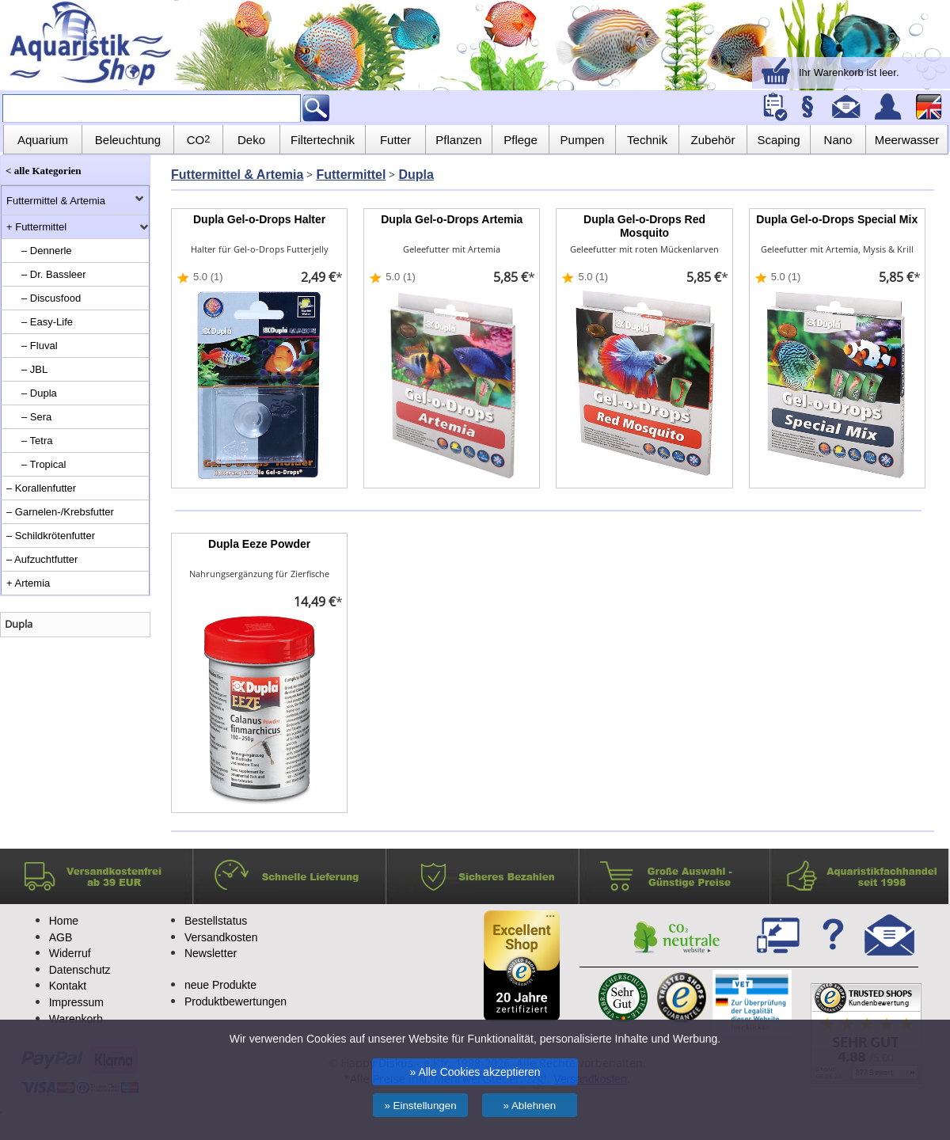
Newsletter (210, 953)
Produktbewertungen (235, 1001)
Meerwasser (907, 139)
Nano (838, 139)
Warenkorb (76, 1019)
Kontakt (67, 985)
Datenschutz (80, 969)
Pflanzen (458, 139)
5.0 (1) (208, 277)
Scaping (778, 139)
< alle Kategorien (44, 170)
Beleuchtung (128, 139)
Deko (251, 139)
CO (198, 139)
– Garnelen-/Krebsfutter (60, 512)
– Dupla (39, 393)
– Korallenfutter (41, 488)
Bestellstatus (215, 920)
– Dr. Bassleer (53, 274)
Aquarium (42, 139)
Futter (395, 139)
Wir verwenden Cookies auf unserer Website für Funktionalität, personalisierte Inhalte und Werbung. (475, 1038)
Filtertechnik (323, 139)
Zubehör (713, 139)
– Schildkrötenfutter (50, 536)
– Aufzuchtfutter (42, 559)
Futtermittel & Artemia (55, 201)
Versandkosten (221, 937)
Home (63, 920)
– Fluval (39, 346)
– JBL (34, 369)
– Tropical (43, 464)
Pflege (521, 139)
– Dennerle (46, 250)
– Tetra (37, 440)
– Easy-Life (47, 322)
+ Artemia (28, 583)
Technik (647, 139)
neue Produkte (220, 984)
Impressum (76, 1002)
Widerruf (70, 953)
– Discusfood (51, 298)
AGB (61, 937)
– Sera (36, 417)
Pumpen (582, 139)
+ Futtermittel (36, 227)
